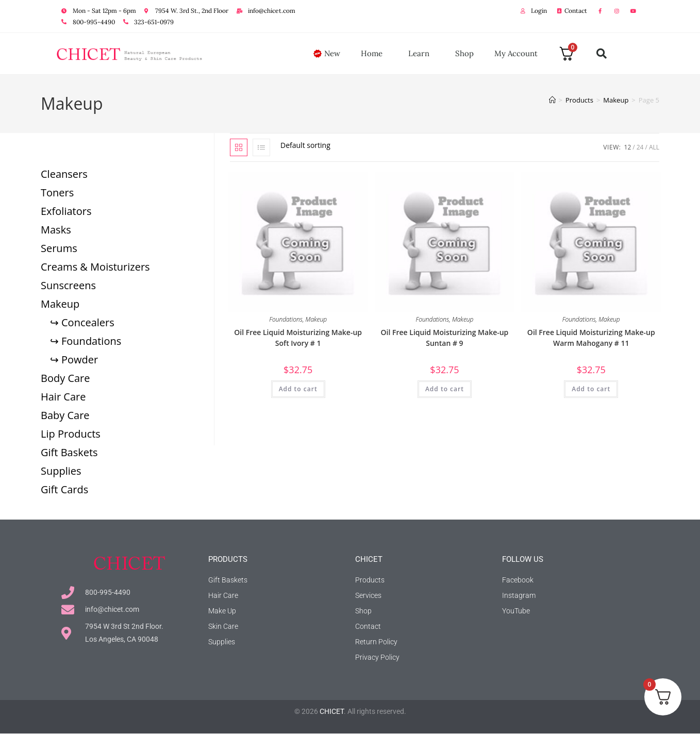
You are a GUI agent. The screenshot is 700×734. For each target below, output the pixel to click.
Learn (421, 53)
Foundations (286, 319)
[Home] (552, 100)
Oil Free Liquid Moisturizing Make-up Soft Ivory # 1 (298, 337)
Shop (464, 53)
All (654, 147)
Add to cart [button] (298, 389)
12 (627, 147)
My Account (516, 53)
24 (640, 147)
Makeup (316, 319)
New (332, 53)
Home (374, 53)
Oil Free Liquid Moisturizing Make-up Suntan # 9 (445, 337)
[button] (601, 53)
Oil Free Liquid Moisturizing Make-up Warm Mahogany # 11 (591, 337)
